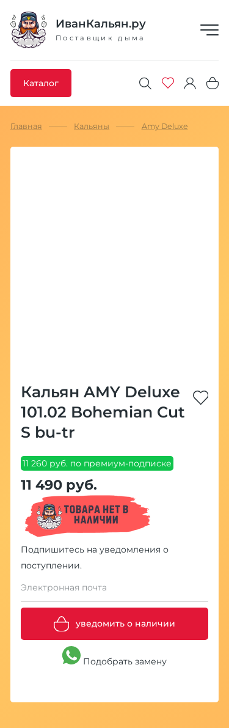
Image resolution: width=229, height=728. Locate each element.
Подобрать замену (114, 656)
